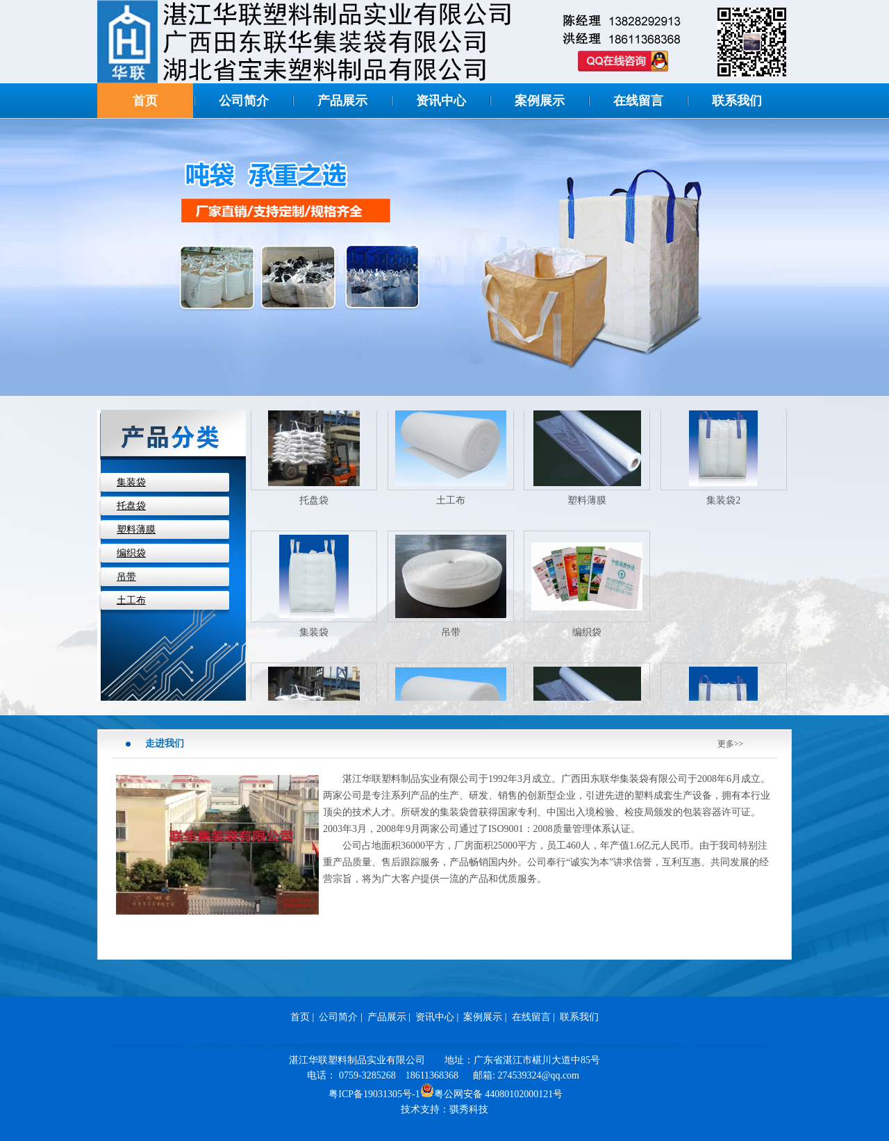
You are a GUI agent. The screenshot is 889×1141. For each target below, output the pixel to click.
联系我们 (737, 101)
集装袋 (131, 482)
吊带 (126, 577)
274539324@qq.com (539, 1075)
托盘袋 (131, 506)
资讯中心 (441, 101)
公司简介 (244, 101)
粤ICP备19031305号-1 (374, 1094)
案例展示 (540, 101)
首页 (145, 101)
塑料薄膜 (136, 529)
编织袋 (131, 553)
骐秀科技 (468, 1109)
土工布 (131, 600)
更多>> (730, 744)
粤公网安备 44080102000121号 (491, 1090)
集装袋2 (723, 503)
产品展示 (342, 101)
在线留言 (638, 101)
